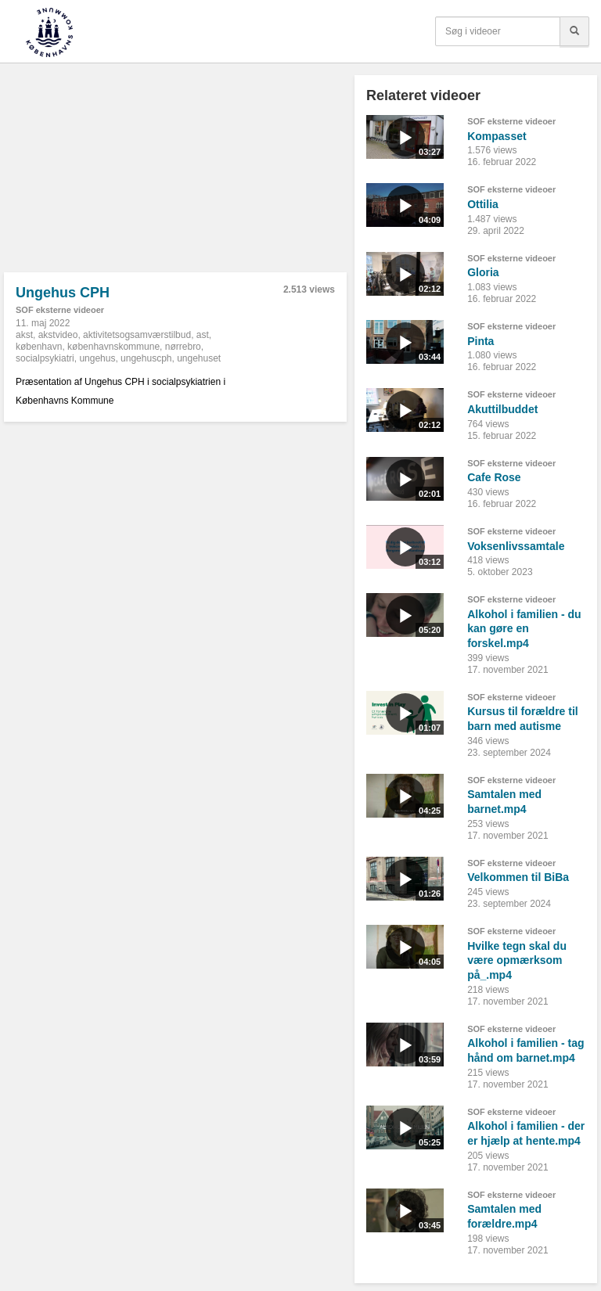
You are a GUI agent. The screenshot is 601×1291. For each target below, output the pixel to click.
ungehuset (199, 358)
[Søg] (574, 31)
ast (202, 334)
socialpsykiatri (45, 358)
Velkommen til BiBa (518, 877)
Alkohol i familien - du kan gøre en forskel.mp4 (524, 628)
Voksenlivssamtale (515, 546)
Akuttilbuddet (502, 409)
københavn (39, 346)
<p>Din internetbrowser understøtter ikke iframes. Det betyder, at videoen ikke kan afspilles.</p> (175, 173)
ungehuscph (146, 358)
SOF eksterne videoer (60, 310)
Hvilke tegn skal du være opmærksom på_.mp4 (517, 960)
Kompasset (496, 136)
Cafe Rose (493, 477)
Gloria (482, 272)
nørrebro (183, 346)
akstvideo (58, 334)
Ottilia (482, 204)
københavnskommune (113, 346)
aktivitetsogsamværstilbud (137, 334)
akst (24, 334)
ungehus (97, 358)
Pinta (480, 341)
